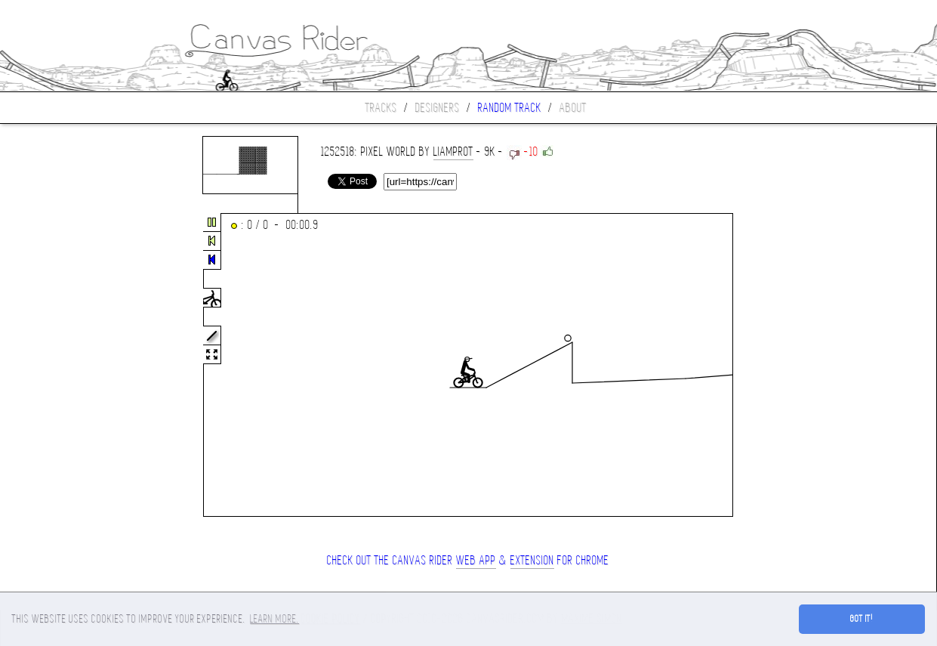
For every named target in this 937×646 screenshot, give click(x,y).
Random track (509, 108)
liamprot (453, 151)
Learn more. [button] (274, 619)
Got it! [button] (862, 619)
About (573, 108)
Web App (476, 560)
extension (532, 560)
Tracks (381, 108)
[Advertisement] (63, 365)
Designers (437, 108)
